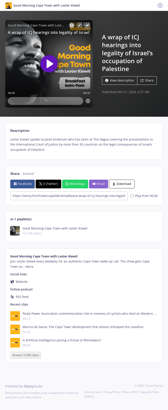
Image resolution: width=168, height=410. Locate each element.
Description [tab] (20, 130)
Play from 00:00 (144, 196)
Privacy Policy (111, 392)
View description (119, 80)
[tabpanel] (84, 144)
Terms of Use (92, 392)
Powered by (24, 386)
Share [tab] (15, 173)
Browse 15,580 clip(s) (26, 355)
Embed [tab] (28, 173)
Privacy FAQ (129, 392)
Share (147, 80)
